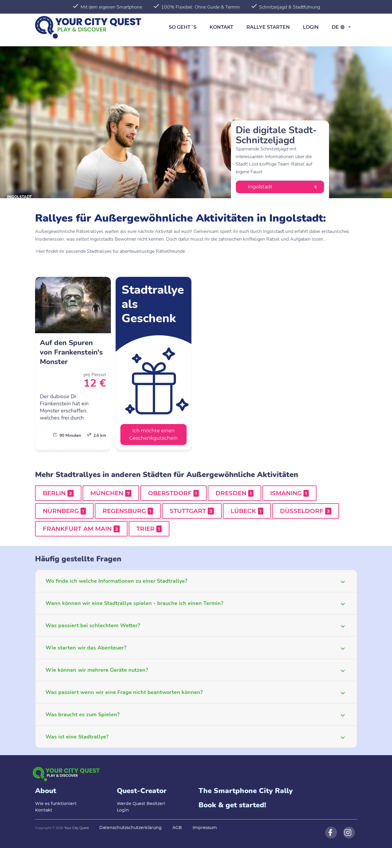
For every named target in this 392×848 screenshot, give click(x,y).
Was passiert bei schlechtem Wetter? (92, 625)
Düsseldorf (305, 510)
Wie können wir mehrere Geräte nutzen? (96, 670)
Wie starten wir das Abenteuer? (85, 647)
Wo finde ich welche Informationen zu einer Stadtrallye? (116, 581)
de (339, 27)
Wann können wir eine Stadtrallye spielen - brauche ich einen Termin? (134, 603)
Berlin (58, 493)
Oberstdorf (173, 493)
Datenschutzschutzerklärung (130, 827)
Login (311, 27)
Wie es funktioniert (56, 803)
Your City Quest (76, 828)
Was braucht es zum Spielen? (82, 714)
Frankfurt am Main (81, 528)
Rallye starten (268, 27)
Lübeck (247, 510)
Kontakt (221, 27)
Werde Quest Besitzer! (141, 803)
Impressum (205, 827)
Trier (149, 528)
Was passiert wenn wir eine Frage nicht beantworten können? (124, 692)
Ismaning (289, 493)
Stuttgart (192, 510)
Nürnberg (64, 510)
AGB (177, 827)
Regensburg (128, 510)
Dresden (234, 493)
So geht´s (182, 27)
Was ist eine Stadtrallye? (76, 736)
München (110, 493)
